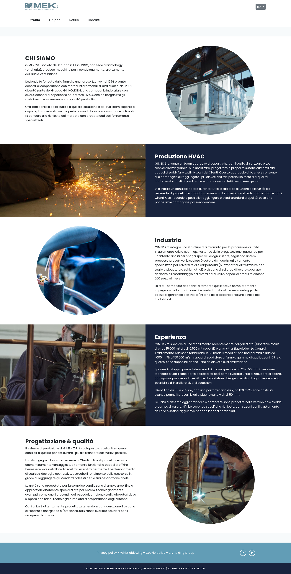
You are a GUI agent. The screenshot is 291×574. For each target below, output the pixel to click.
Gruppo (54, 20)
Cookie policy (155, 553)
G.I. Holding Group (181, 553)
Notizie (74, 20)
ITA (259, 7)
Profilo (35, 20)
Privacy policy (107, 553)
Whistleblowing (131, 553)
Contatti (94, 20)
